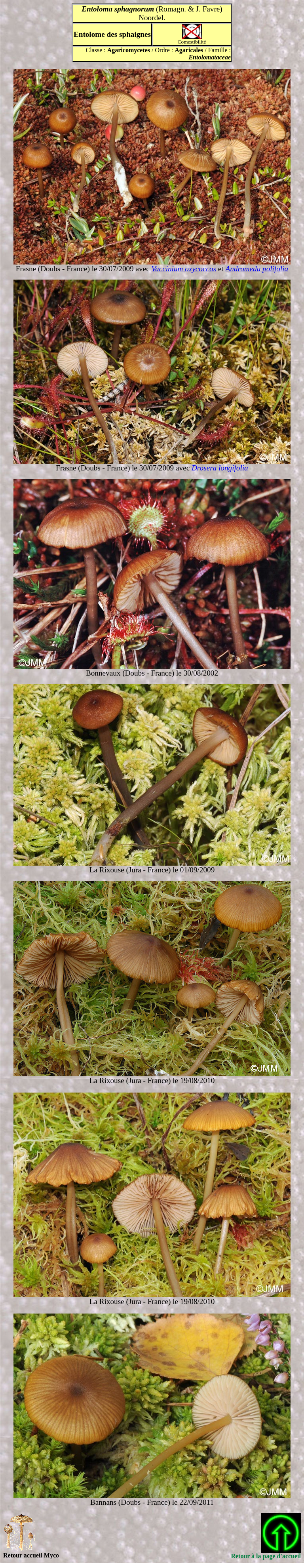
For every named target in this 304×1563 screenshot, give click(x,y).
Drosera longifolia (220, 468)
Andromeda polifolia (256, 269)
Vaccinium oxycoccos (183, 269)
